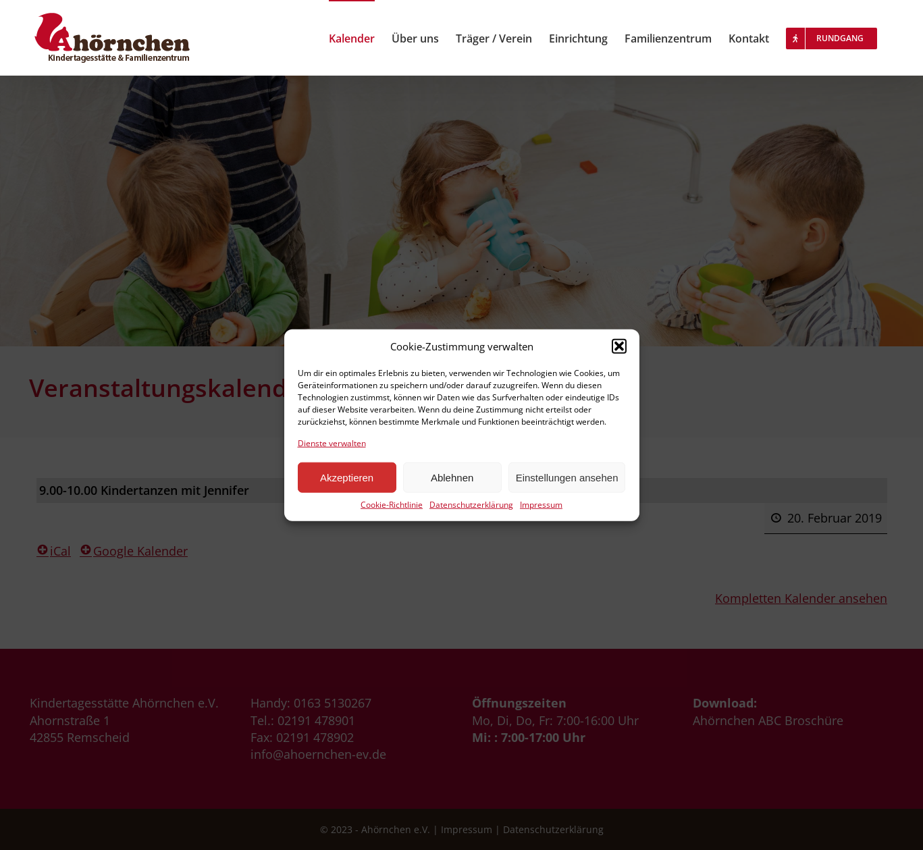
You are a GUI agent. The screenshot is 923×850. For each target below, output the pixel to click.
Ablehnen (452, 477)
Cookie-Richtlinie (392, 505)
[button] (619, 346)
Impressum (541, 505)
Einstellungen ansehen (567, 477)
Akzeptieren (346, 477)
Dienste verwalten (332, 442)
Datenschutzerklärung (471, 505)
